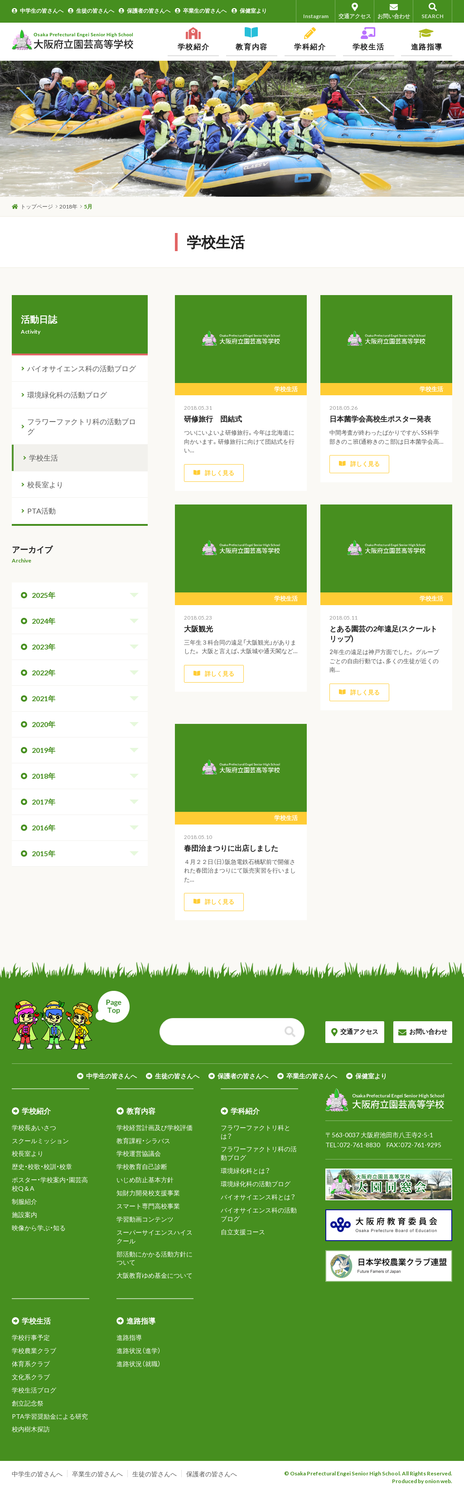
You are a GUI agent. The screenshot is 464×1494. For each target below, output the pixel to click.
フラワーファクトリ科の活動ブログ (81, 426)
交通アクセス (354, 11)
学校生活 (43, 457)
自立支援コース (243, 1232)
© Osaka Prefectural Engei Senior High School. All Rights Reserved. (368, 1473)
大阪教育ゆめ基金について (154, 1275)
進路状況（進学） (138, 1350)
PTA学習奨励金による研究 (50, 1416)
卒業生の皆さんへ (201, 10)
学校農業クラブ (34, 1350)
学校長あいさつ (34, 1127)
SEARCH (432, 11)
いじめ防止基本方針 (145, 1180)
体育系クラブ (31, 1364)
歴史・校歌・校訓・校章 (42, 1166)
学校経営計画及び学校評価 (154, 1127)
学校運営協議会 (138, 1153)
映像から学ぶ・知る (39, 1228)
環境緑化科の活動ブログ (67, 394)
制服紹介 (24, 1201)
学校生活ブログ (34, 1390)
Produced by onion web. (422, 1481)
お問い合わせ (393, 11)
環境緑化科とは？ (245, 1170)
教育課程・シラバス (143, 1141)
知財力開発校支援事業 (148, 1193)
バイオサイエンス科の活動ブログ (81, 368)
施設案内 (24, 1214)
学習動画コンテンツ (145, 1219)
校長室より (45, 484)
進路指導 (129, 1337)
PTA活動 (41, 510)
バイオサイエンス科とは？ (258, 1197)
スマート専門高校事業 (148, 1206)
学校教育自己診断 (141, 1166)
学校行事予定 (31, 1337)
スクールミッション (40, 1141)
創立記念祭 (28, 1403)
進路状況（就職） (138, 1364)
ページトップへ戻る (71, 1020)
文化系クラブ (31, 1377)
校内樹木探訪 (31, 1429)
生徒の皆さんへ (91, 10)
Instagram (316, 11)
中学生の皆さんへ (37, 10)
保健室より (249, 10)
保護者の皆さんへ (144, 10)
